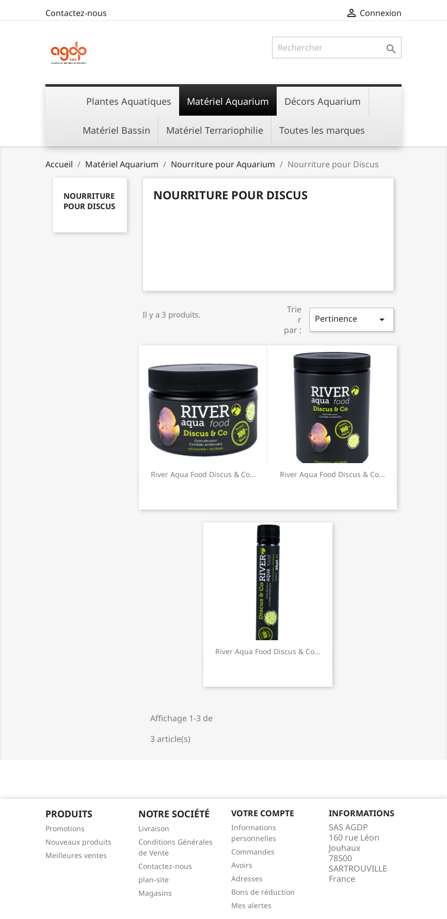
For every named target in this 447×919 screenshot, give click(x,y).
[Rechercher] (337, 47)
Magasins (155, 893)
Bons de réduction (263, 892)
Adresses (247, 878)
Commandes (253, 852)
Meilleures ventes (76, 855)
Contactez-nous (76, 13)
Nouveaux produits (78, 842)
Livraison (153, 828)
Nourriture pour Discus (89, 201)
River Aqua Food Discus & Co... (203, 474)
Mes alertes (251, 905)
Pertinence (351, 319)
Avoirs (241, 865)
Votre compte (262, 813)
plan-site (153, 879)
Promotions (65, 828)
